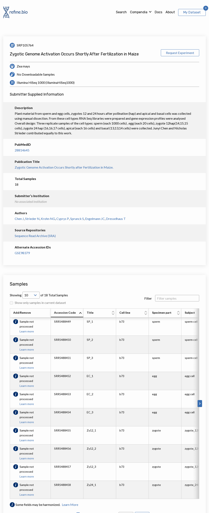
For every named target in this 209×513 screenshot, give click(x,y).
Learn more (27, 331)
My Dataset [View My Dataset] (192, 12)
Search (121, 12)
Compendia (138, 12)
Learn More (70, 504)
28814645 (22, 150)
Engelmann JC (95, 219)
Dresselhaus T (116, 219)
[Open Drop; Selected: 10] (31, 295)
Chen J (19, 219)
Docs (158, 12)
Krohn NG (48, 219)
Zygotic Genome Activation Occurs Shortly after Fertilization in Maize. (64, 167)
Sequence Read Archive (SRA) (35, 236)
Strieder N (32, 219)
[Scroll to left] (9, 403)
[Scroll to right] (200, 403)
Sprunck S (77, 219)
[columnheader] (67, 313)
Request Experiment (180, 53)
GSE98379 (22, 253)
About (170, 12)
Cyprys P (62, 219)
